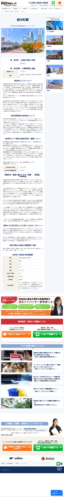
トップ (2, 11)
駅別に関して (20, 11)
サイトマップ (27, 490)
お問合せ (20, 490)
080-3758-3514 (7, 462)
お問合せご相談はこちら (19, 334)
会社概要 (3, 490)
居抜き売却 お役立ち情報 (11, 11)
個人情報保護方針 (11, 490)
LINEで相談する (51, 334)
